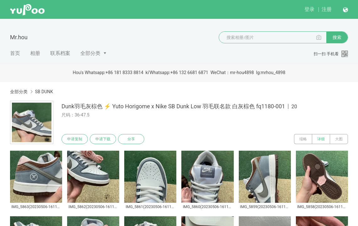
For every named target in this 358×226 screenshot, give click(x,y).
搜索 (337, 37)
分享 (131, 139)
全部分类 (90, 53)
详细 (321, 139)
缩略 (303, 139)
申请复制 (74, 139)
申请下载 (102, 139)
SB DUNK (44, 91)
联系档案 (60, 53)
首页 (15, 53)
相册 (35, 53)
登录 (309, 9)
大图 (339, 139)
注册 (327, 9)
